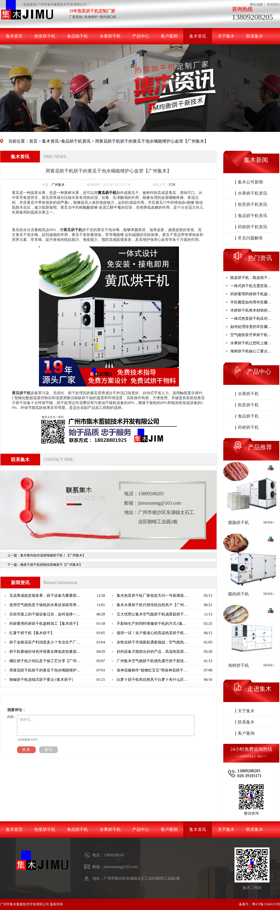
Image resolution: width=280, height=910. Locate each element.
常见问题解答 (250, 238)
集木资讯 (197, 36)
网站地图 (256, 4)
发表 (26, 750)
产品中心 (140, 36)
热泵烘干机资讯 (252, 204)
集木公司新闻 (250, 182)
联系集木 (254, 36)
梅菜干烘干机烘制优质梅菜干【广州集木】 (51, 564)
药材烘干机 (248, 427)
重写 (48, 750)
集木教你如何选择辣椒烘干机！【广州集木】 (53, 555)
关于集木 (226, 36)
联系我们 (273, 4)
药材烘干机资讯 (252, 227)
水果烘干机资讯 (252, 193)
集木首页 (14, 36)
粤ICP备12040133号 (266, 904)
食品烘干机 (77, 36)
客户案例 (169, 36)
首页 (33, 141)
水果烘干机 (110, 36)
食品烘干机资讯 (76, 141)
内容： (12, 717)
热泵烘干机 (44, 36)
